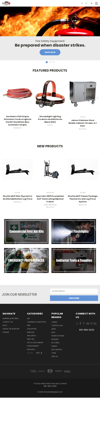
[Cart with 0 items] (91, 3)
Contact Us (8, 348)
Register (15, 355)
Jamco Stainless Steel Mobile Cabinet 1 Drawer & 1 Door (83, 149)
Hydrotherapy (33, 372)
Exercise (30, 358)
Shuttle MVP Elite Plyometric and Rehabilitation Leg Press (17, 224)
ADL (28, 345)
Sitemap (6, 358)
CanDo (54, 348)
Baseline (54, 365)
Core (53, 379)
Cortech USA (57, 352)
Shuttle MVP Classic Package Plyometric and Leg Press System (83, 225)
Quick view (17, 158)
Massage (31, 376)
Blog (5, 352)
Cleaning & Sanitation (36, 348)
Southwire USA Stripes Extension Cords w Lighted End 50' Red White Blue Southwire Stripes (17, 147)
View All (54, 383)
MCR (53, 359)
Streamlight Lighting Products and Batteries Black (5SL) (50, 146)
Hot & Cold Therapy (35, 369)
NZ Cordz (55, 369)
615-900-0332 (86, 356)
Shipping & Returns (10, 345)
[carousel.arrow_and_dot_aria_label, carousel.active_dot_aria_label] (47, 88)
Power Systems (57, 362)
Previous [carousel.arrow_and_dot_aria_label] (3, 124)
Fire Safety (31, 362)
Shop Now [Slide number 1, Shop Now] (50, 78)
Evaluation (31, 355)
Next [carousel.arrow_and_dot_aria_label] (97, 124)
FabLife (54, 372)
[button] (26, 257)
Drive (53, 355)
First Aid (30, 365)
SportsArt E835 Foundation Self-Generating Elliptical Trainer (50, 225)
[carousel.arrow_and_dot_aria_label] (50, 88)
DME (28, 352)
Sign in (6, 355)
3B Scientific (56, 376)
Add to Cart (17, 163)
